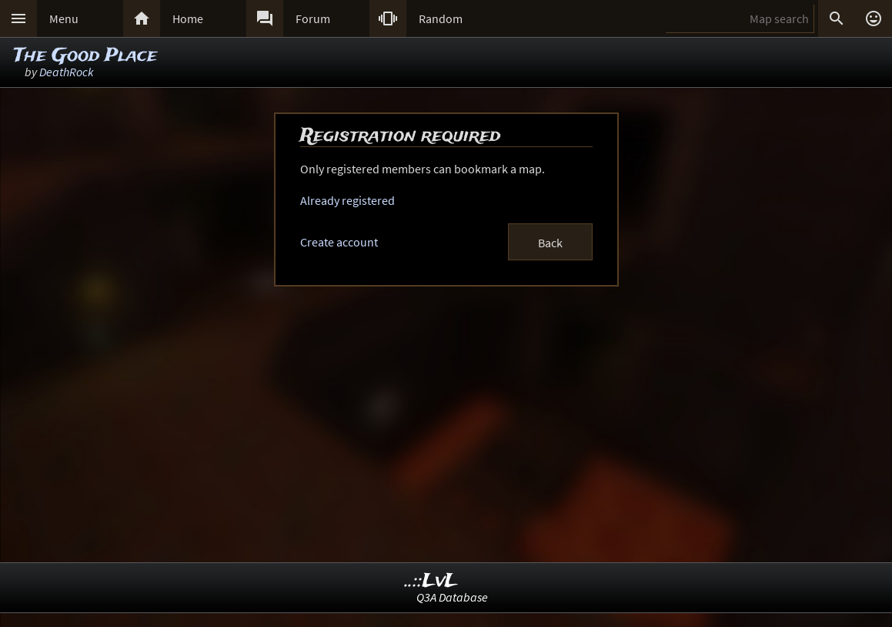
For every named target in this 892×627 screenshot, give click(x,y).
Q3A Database (452, 597)
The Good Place (85, 55)
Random (441, 18)
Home (187, 18)
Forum (313, 18)
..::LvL (431, 581)
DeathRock (66, 71)
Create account (339, 242)
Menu (64, 18)
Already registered (347, 200)
